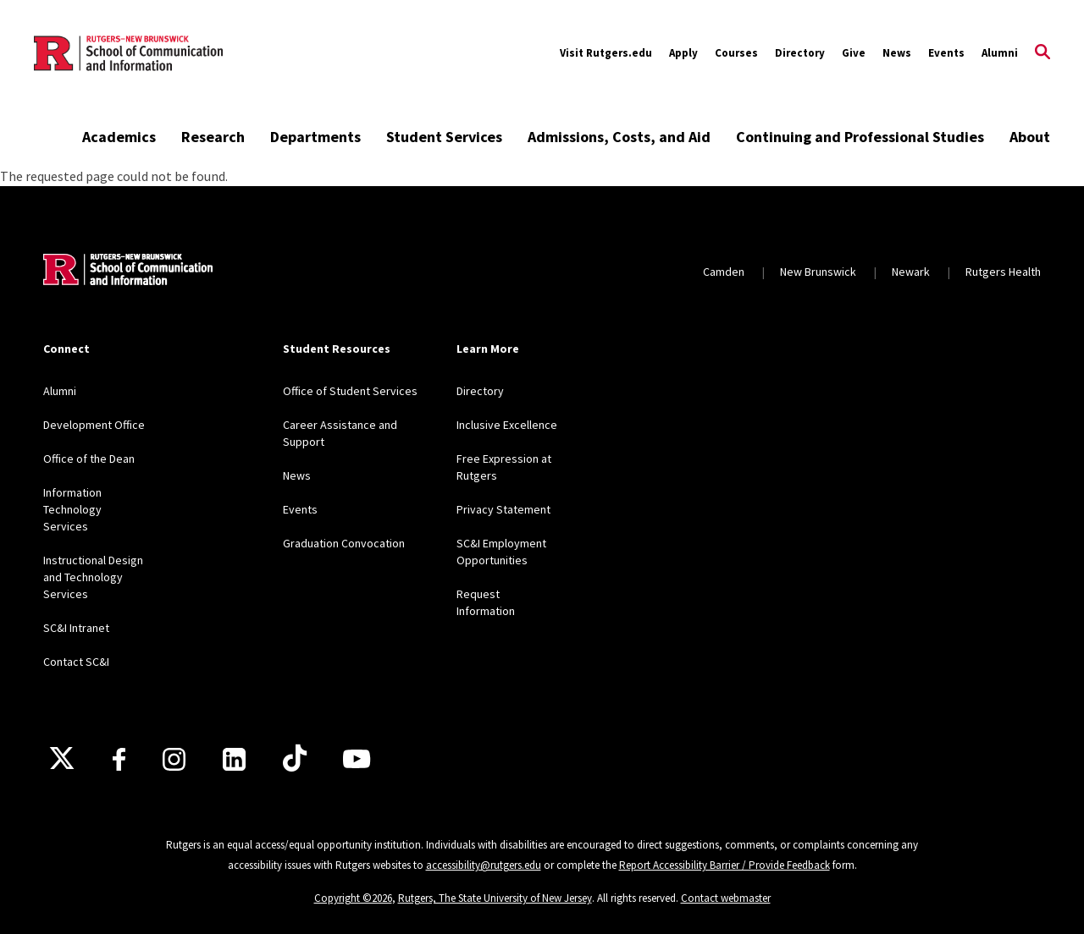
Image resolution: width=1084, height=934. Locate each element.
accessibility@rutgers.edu (483, 865)
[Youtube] (356, 759)
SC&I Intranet (76, 627)
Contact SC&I (76, 661)
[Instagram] (174, 759)
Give (854, 53)
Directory (800, 53)
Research (213, 136)
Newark (911, 271)
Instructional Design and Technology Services (93, 577)
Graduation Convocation (344, 543)
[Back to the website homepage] (128, 53)
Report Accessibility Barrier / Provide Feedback (724, 865)
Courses (736, 53)
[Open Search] (1042, 53)
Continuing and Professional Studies (860, 136)
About (1029, 136)
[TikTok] (295, 758)
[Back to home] (128, 271)
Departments (315, 136)
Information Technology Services (72, 509)
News (896, 53)
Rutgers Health (1003, 271)
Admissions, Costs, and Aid (619, 136)
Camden (723, 271)
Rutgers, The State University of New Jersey (495, 898)
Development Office (94, 424)
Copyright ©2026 (353, 898)
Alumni (1000, 53)
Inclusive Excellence (506, 424)
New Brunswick (818, 271)
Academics (119, 136)
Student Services (444, 136)
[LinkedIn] (234, 759)
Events (946, 53)
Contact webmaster (726, 898)
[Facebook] (119, 759)
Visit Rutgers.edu (606, 53)
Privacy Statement (503, 509)
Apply (683, 53)
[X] (61, 758)
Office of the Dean (89, 458)
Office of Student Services (350, 390)
